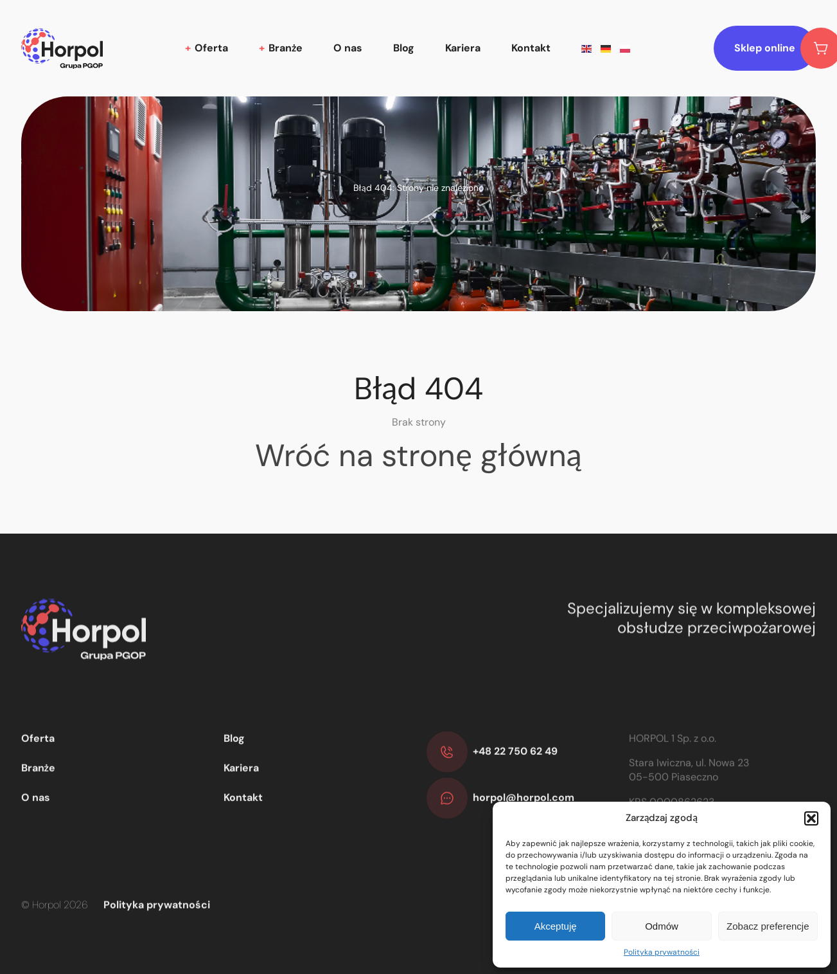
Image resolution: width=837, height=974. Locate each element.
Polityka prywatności (662, 952)
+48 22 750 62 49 (515, 785)
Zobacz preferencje (768, 926)
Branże (286, 48)
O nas (347, 48)
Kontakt (531, 48)
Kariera (462, 48)
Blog (403, 48)
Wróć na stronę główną (418, 455)
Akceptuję (555, 926)
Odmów (661, 926)
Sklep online (775, 48)
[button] (811, 818)
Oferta (211, 48)
